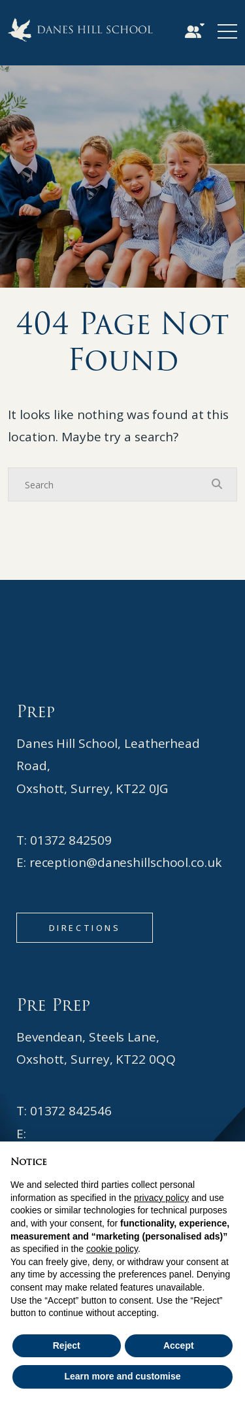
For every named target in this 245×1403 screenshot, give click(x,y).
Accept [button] (178, 1345)
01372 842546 (71, 1110)
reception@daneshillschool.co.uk (125, 862)
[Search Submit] (217, 484)
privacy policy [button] (161, 1197)
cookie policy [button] (112, 1248)
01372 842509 (71, 840)
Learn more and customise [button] (122, 1376)
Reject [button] (66, 1345)
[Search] (109, 484)
